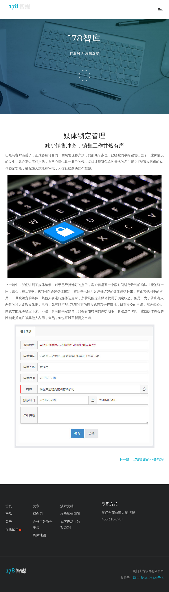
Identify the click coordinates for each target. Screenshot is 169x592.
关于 (8, 522)
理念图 (38, 514)
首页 (8, 506)
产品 (8, 514)
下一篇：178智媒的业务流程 (141, 459)
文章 (36, 506)
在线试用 (13, 529)
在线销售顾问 (70, 514)
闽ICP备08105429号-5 (148, 577)
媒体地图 (39, 535)
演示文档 (66, 506)
